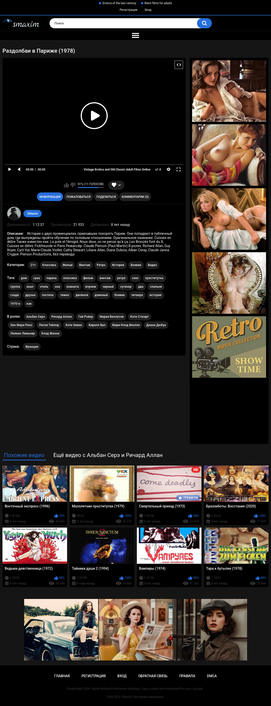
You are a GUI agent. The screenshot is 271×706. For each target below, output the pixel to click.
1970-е (15, 303)
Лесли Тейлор (49, 325)
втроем (90, 286)
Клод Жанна (50, 333)
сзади (14, 295)
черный (108, 286)
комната (73, 286)
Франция (31, 346)
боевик (119, 295)
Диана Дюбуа (156, 325)
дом (24, 278)
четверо (137, 295)
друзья (30, 295)
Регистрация (128, 10)
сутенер (126, 286)
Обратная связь (152, 676)
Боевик (136, 265)
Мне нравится (66, 185)
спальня (156, 286)
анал (30, 286)
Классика (49, 265)
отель (44, 286)
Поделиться (106, 197)
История (118, 265)
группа (15, 286)
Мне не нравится (72, 185)
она (57, 286)
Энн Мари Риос (21, 325)
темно (64, 295)
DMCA (212, 676)
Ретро (101, 265)
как (29, 303)
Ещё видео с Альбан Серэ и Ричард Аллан (108, 455)
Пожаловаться (78, 197)
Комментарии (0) (135, 197)
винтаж (105, 278)
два (141, 286)
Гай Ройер (85, 316)
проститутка (154, 278)
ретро (121, 278)
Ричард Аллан (61, 316)
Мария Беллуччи (112, 316)
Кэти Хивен (74, 325)
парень (51, 278)
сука (36, 278)
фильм (88, 278)
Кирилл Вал (97, 325)
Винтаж (84, 265)
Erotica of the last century (119, 3)
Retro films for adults (158, 3)
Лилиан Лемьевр (22, 333)
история (156, 295)
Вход (148, 10)
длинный (101, 295)
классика (70, 278)
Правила (187, 676)
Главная (62, 676)
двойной (82, 295)
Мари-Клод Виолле (126, 325)
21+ (33, 265)
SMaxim (32, 213)
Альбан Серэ (35, 316)
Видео (152, 265)
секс (135, 278)
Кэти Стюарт (139, 316)
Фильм (67, 265)
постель (48, 295)
